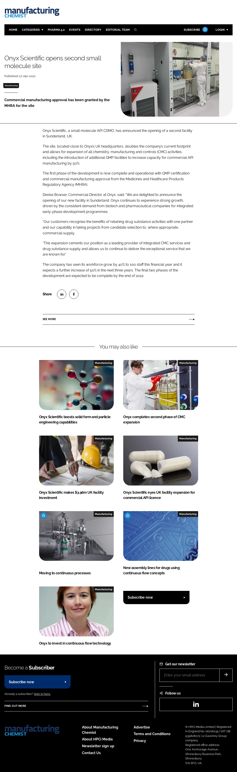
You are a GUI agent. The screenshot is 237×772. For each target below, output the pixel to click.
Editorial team (118, 29)
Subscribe (195, 30)
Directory (93, 29)
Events (74, 29)
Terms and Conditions (152, 734)
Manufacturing (11, 85)
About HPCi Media (97, 739)
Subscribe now (140, 597)
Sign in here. (42, 694)
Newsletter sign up (98, 746)
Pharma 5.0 (56, 29)
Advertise (142, 727)
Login (220, 29)
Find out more (15, 706)
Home (13, 29)
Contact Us (91, 753)
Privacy (140, 741)
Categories (31, 29)
